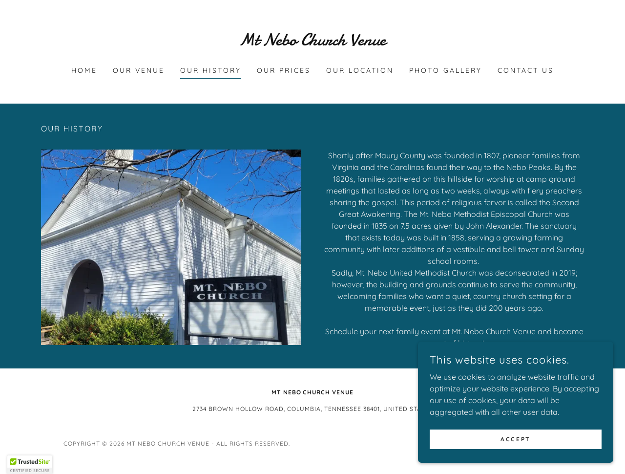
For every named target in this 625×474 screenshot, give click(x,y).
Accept (515, 439)
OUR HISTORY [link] (210, 70)
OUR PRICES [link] (284, 70)
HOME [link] (84, 70)
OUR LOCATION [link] (360, 70)
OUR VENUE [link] (139, 70)
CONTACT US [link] (526, 70)
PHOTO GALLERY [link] (445, 70)
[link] (312, 42)
